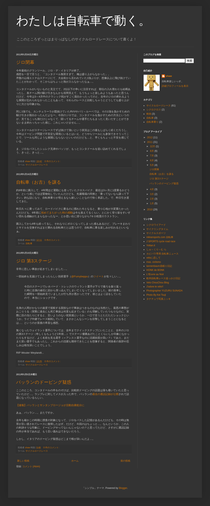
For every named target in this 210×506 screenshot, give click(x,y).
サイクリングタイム (157, 229)
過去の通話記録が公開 (105, 394)
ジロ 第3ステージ (34, 260)
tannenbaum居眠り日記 (159, 266)
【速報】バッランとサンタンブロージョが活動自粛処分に (50, 405)
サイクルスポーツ (156, 233)
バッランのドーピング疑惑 (43, 382)
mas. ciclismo (153, 262)
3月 (152, 194)
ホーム (75, 460)
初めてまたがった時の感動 (57, 212)
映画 (148, 113)
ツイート (98, 276)
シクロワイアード (156, 224)
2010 (150, 209)
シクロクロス (153, 109)
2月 (152, 198)
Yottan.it (150, 245)
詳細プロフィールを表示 (175, 86)
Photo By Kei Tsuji (156, 294)
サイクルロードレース (37, 164)
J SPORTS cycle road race (160, 241)
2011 (150, 142)
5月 (152, 165)
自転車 (29, 243)
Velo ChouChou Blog (157, 282)
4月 (152, 189)
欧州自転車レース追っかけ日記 (163, 278)
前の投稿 (125, 460)
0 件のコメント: (53, 161)
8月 (152, 151)
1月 (152, 203)
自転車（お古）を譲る (38, 182)
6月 (152, 160)
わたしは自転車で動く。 (83, 20)
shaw (169, 76)
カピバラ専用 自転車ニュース (162, 253)
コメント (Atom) (31, 466)
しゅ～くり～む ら (156, 249)
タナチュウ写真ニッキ (158, 299)
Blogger (123, 488)
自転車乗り (152, 121)
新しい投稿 (23, 460)
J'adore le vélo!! (154, 286)
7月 (152, 155)
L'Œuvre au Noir (155, 274)
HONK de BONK (155, 270)
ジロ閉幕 (25, 62)
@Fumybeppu (79, 276)
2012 (150, 137)
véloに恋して (153, 257)
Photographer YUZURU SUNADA (164, 290)
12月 (153, 146)
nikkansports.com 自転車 (159, 237)
